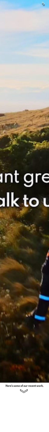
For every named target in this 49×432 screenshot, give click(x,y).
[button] (40, 3)
